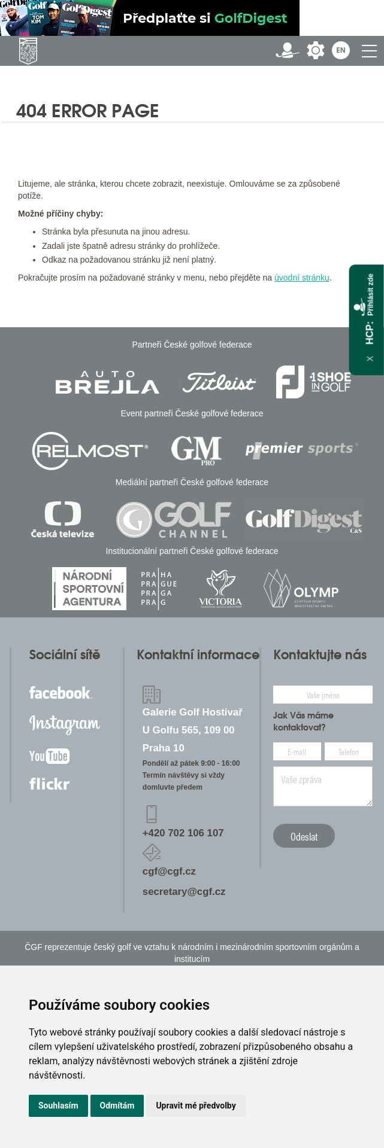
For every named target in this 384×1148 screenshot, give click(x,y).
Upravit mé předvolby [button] (195, 1105)
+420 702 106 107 (183, 833)
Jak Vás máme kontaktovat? (303, 721)
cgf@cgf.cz (169, 871)
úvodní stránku (301, 277)
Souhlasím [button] (58, 1105)
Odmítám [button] (117, 1105)
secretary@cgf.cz (184, 891)
